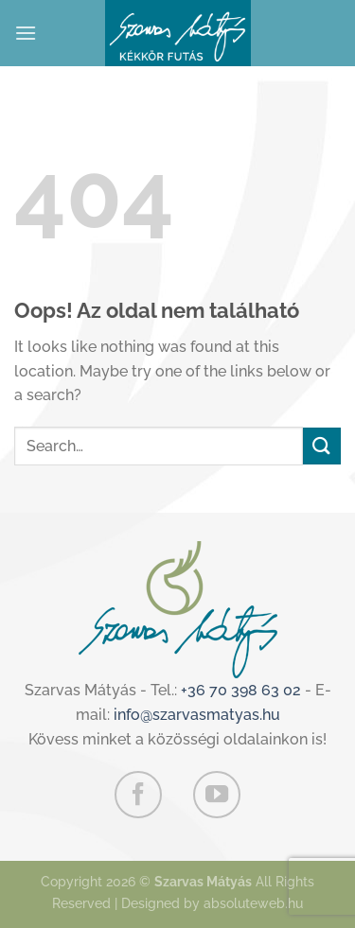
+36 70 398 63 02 (241, 690)
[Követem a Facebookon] (138, 794)
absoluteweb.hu (253, 903)
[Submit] (322, 446)
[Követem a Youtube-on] (216, 794)
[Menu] (25, 32)
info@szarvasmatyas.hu (197, 715)
